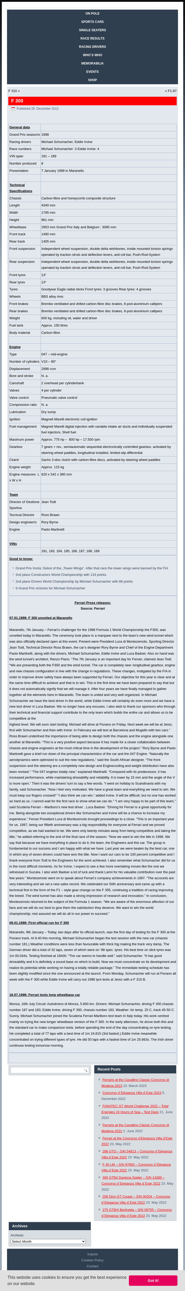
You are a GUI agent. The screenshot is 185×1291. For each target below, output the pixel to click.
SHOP (92, 80)
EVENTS (92, 72)
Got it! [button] (153, 1281)
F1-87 (172, 91)
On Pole (92, 13)
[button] (37, 1284)
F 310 (12, 91)
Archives (17, 1235)
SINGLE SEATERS (92, 30)
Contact (92, 1266)
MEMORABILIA (92, 63)
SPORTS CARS (92, 22)
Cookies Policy (92, 1260)
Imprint (92, 1254)
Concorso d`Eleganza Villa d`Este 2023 (131, 1093)
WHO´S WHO (92, 55)
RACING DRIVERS (92, 47)
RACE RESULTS (92, 38)
